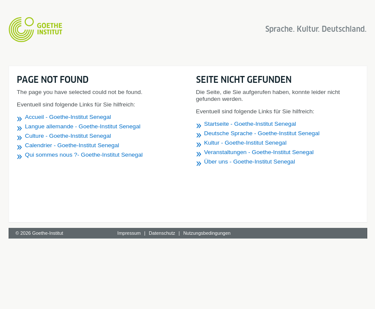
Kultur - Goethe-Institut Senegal (245, 142)
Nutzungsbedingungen (207, 233)
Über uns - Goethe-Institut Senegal (249, 161)
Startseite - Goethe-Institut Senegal (250, 124)
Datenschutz (162, 233)
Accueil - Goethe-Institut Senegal (68, 117)
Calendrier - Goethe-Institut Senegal (72, 145)
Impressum (129, 233)
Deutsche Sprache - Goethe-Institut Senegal (262, 133)
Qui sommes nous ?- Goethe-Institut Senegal (84, 154)
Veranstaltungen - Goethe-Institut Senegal (259, 152)
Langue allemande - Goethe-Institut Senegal (83, 126)
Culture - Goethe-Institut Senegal (68, 136)
